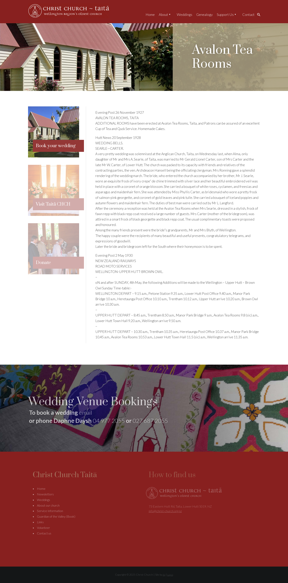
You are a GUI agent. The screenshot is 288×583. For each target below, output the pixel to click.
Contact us (44, 533)
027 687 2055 (150, 420)
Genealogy (204, 14)
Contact (248, 14)
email (85, 412)
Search (260, 14)
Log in (170, 575)
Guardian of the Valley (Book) (56, 516)
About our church (48, 505)
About (163, 14)
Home (150, 14)
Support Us (225, 14)
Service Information (50, 511)
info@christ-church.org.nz (165, 511)
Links (40, 522)
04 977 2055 (109, 420)
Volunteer (43, 527)
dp (164, 575)
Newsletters (45, 494)
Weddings (184, 14)
